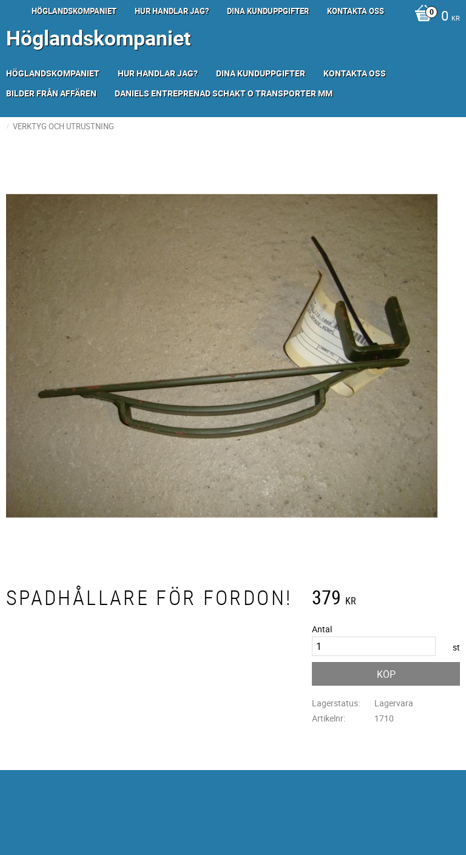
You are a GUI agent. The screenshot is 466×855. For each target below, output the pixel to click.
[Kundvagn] (434, 17)
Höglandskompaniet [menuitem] (74, 10)
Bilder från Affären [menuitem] (51, 93)
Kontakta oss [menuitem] (355, 10)
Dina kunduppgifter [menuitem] (268, 10)
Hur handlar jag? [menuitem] (172, 10)
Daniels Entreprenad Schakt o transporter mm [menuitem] (224, 93)
